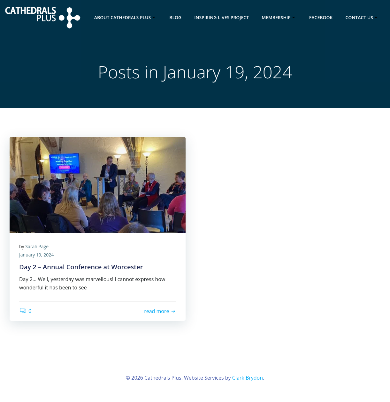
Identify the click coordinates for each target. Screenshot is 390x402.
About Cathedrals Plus (125, 17)
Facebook (321, 17)
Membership (279, 17)
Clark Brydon (247, 377)
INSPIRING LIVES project (221, 17)
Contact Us (362, 17)
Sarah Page (37, 246)
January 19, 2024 (36, 255)
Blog (175, 17)
